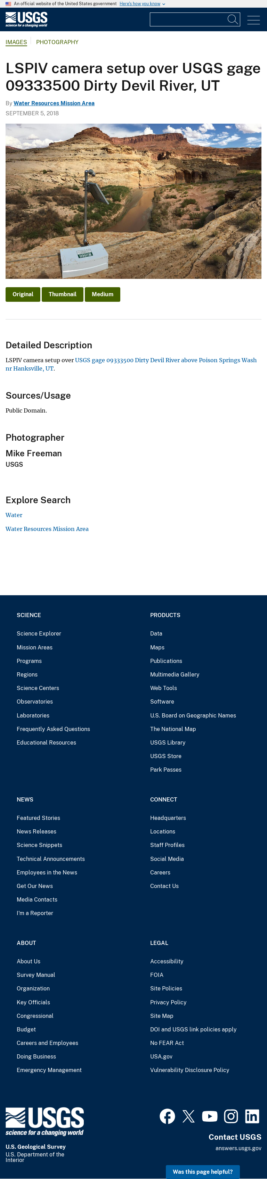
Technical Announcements (51, 859)
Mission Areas (34, 647)
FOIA (156, 975)
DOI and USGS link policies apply (193, 1029)
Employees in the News (47, 872)
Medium (102, 294)
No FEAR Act (167, 1043)
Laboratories (33, 715)
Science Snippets (39, 845)
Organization (33, 988)
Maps (157, 647)
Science (29, 615)
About (26, 943)
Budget (26, 1029)
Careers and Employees (47, 1043)
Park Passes (165, 769)
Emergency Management (49, 1070)
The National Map (173, 729)
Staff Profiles (167, 845)
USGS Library (168, 742)
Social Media (167, 859)
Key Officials (33, 1002)
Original (23, 294)
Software (162, 701)
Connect (163, 799)
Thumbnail (62, 294)
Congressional (35, 1016)
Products (165, 615)
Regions (27, 674)
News (25, 799)
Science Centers (38, 688)
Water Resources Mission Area (54, 103)
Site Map (161, 1016)
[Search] (233, 19)
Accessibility (167, 961)
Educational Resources (46, 742)
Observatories (35, 701)
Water (14, 515)
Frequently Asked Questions (53, 729)
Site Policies (166, 988)
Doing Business (36, 1056)
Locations (162, 831)
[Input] (195, 19)
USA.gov (161, 1056)
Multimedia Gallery (175, 674)
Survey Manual (36, 975)
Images (16, 42)
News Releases (36, 831)
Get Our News (35, 886)
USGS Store (165, 756)
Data (156, 633)
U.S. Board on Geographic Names (193, 715)
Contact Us (164, 886)
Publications (166, 661)
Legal (159, 943)
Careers (160, 872)
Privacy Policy (168, 1002)
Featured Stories (38, 818)
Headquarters (168, 818)
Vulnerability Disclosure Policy (189, 1070)
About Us (28, 961)
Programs (29, 661)
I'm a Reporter (35, 913)
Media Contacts (37, 899)
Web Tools (163, 688)
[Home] (26, 25)
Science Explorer (39, 633)
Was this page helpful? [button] (203, 1172)
